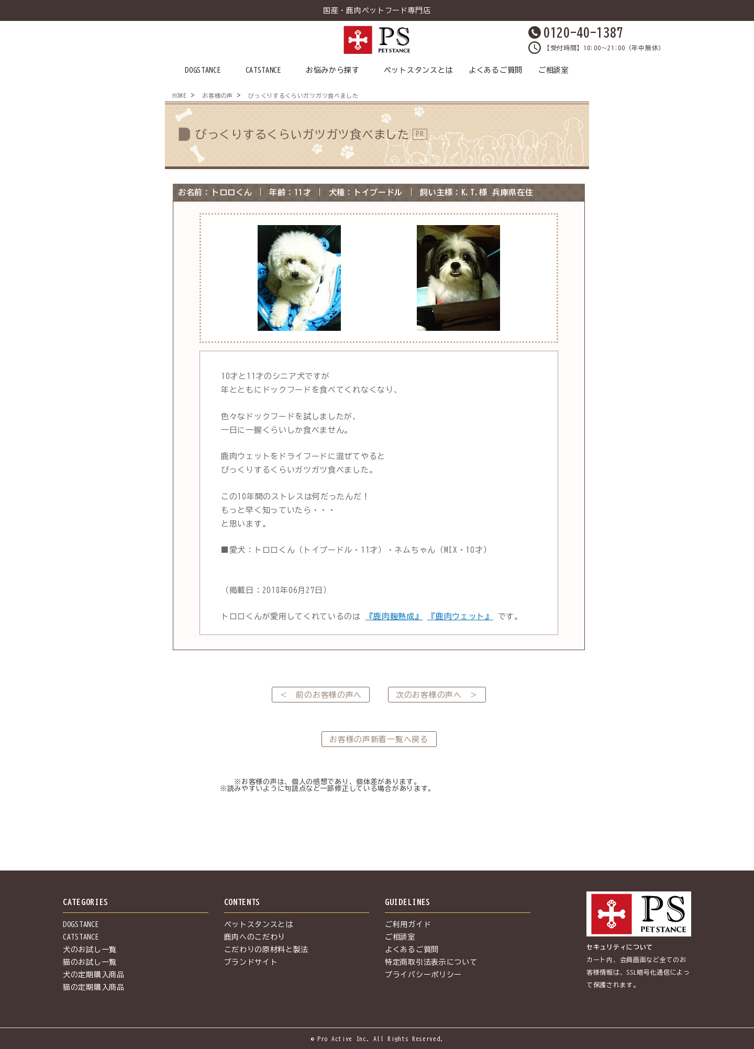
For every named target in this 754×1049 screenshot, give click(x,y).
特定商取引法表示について (431, 962)
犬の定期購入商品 (94, 974)
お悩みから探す (333, 70)
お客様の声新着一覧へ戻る (378, 739)
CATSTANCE (264, 70)
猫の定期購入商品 (94, 987)
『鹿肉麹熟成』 (394, 616)
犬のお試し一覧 (90, 949)
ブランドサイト (251, 962)
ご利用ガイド (408, 924)
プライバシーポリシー (423, 974)
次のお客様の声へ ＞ (437, 695)
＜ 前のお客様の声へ (321, 695)
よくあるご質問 (496, 70)
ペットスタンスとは (418, 70)
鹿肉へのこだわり (255, 937)
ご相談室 (553, 70)
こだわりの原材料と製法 (266, 949)
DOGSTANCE (203, 70)
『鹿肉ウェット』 (460, 616)
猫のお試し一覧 (90, 962)
